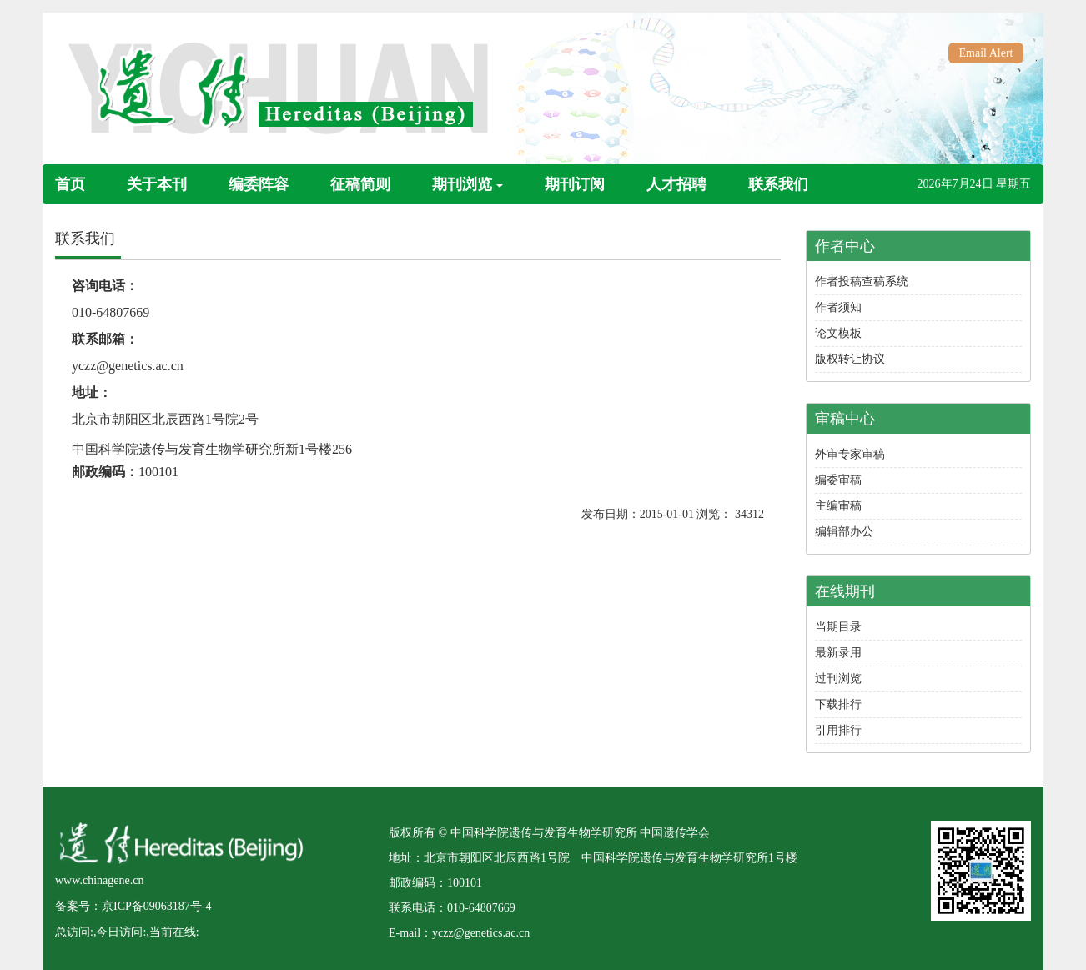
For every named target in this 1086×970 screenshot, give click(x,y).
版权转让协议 (850, 359)
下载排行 (838, 704)
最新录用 (838, 652)
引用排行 (838, 730)
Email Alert (986, 53)
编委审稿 (838, 480)
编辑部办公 (844, 531)
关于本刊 (157, 184)
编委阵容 (259, 184)
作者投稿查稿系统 (861, 281)
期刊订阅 (575, 184)
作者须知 (838, 307)
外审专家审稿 (850, 454)
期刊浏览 (467, 184)
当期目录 (838, 627)
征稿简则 (360, 184)
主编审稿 (838, 506)
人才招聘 (676, 184)
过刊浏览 (838, 678)
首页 (70, 184)
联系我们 (778, 184)
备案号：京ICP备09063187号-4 (133, 906)
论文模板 (838, 333)
